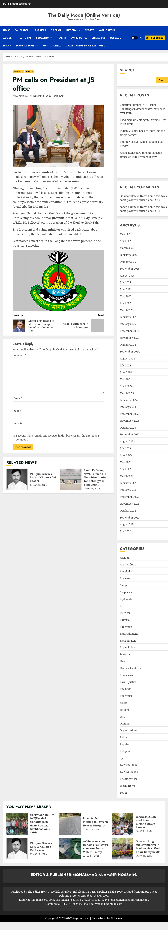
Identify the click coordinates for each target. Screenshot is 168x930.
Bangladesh (22, 30)
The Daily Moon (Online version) (84, 15)
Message (115, 37)
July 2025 (125, 282)
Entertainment (129, 633)
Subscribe (154, 38)
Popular (124, 744)
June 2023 (126, 455)
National (72, 30)
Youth (123, 792)
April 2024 (126, 386)
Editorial (25, 37)
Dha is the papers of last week (85, 45)
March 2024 (127, 393)
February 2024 (128, 400)
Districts (125, 613)
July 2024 (125, 365)
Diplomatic (126, 599)
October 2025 (128, 262)
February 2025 (128, 317)
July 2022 (125, 531)
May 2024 (125, 379)
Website (17, 423)
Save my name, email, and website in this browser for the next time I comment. (57, 437)
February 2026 (128, 255)
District (56, 30)
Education (43, 37)
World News (107, 30)
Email (17, 411)
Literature (98, 37)
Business (40, 30)
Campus (124, 585)
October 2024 (128, 344)
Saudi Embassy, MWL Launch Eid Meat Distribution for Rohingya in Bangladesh (70, 479)
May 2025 (125, 296)
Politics (124, 737)
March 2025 (127, 310)
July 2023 (125, 448)
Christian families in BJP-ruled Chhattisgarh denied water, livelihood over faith (142, 109)
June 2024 (126, 372)
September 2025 (130, 268)
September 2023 (130, 434)
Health (61, 37)
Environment (128, 640)
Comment (19, 355)
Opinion (124, 723)
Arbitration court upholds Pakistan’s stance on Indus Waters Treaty (70, 848)
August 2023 (127, 441)
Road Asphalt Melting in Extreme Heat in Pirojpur (70, 824)
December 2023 (129, 414)
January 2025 (128, 324)
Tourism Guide (129, 765)
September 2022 (130, 517)
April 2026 (126, 241)
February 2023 (128, 483)
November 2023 (129, 420)
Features (125, 654)
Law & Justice (78, 37)
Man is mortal (52, 45)
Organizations (128, 730)
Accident (9, 37)
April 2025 (126, 303)
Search (128, 70)
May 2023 (125, 462)
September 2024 (130, 351)
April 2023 (126, 469)
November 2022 (129, 503)
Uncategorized (129, 779)
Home (6, 30)
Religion (125, 751)
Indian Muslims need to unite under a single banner (122, 824)
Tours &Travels (26, 45)
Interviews (126, 675)
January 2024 (128, 407)
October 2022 (128, 510)
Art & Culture (128, 564)
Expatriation (127, 647)
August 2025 (127, 275)
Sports (89, 30)
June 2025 (126, 289)
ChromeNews (99, 918)
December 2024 (129, 331)
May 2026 (125, 234)
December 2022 (129, 497)
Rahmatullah (22, 96)
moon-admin (128, 207)
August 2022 (127, 524)
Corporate (126, 592)
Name (17, 398)
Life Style (125, 689)
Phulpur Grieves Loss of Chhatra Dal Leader (17, 479)
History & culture (130, 668)
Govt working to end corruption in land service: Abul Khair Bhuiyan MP (122, 848)
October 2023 (128, 427)
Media (123, 703)
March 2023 (127, 476)
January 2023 (128, 490)
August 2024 (127, 358)
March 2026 (127, 248)
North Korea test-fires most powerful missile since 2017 (143, 209)
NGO (6, 45)
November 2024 (129, 337)
